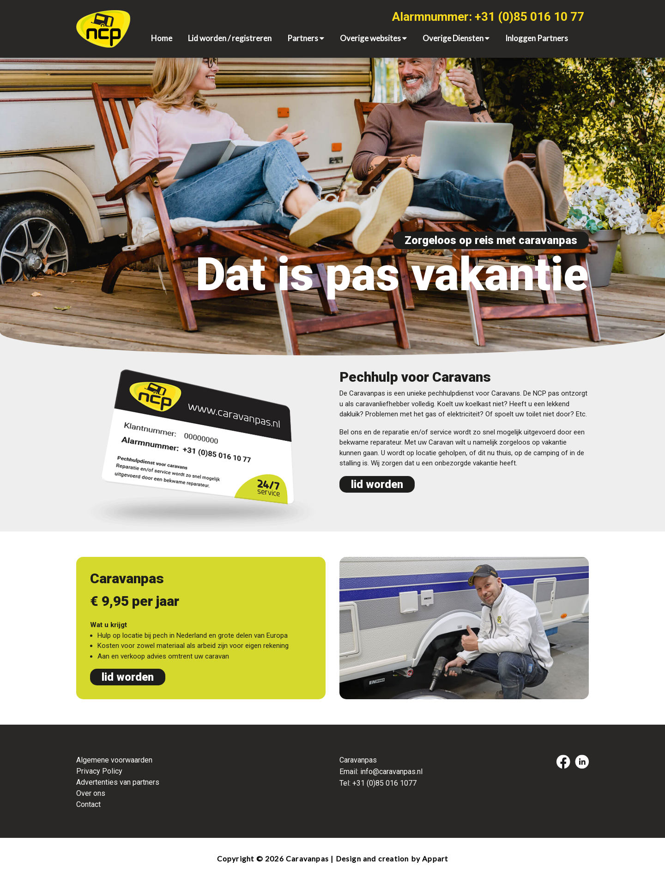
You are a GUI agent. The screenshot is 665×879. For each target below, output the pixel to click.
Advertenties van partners (117, 782)
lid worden (377, 484)
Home (161, 38)
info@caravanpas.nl (391, 771)
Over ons (90, 793)
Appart (435, 858)
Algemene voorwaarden (114, 760)
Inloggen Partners (536, 38)
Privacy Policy (99, 771)
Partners (305, 38)
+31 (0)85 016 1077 (384, 783)
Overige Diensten (456, 38)
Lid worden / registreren (230, 38)
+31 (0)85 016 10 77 (529, 17)
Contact (88, 804)
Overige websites (373, 38)
